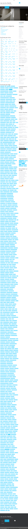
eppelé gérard (2, 208)
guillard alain (2, 267)
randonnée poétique (14, 447)
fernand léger (13, 221)
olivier (5, 406)
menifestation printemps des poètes (5, 378)
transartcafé (16, 497)
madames (10, 353)
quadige (9, 444)
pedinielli (15, 421)
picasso (6, 431)
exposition (2, 216)
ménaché (11, 376)
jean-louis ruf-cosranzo (14, 294)
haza (7, 269)
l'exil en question (13, 312)
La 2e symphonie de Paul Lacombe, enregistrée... (22, 46)
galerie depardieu (12, 246)
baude (17, 122)
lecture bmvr (5, 327)
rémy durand (9, 454)
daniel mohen (2, 178)
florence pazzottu (3, 229)
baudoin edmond (3, 124)
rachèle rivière (2, 447)
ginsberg (12, 262)
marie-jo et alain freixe (10, 363)
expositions (14, 218)
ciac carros (13, 163)
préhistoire (14, 439)
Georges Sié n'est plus (22, 54)
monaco (13, 393)
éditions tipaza (2, 201)
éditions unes (13, 201)
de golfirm (16, 180)
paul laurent (2, 419)
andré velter (6, 104)
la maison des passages (15, 317)
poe (6, 434)
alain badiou (6, 87)
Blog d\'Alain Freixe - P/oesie (22, 171)
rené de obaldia (3, 457)
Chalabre (20, 54)
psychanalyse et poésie (4, 444)
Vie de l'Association (3, 34)
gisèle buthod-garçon (3, 264)
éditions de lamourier (3, 196)
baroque (8, 122)
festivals (14, 226)
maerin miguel (14, 353)
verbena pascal (8, 500)
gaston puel (14, 254)
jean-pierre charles (8, 299)
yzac (6, 510)
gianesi (11, 259)
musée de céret (11, 399)
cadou (14, 142)
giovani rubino (16, 262)
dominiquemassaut (9, 188)
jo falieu (2, 302)
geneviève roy (2, 256)
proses (8, 442)
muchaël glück (2, 398)
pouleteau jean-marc (3, 439)
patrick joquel (9, 414)
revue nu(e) (16, 459)
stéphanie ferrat (3, 487)
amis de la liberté (3, 99)
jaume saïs (2, 284)
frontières (10, 241)
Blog (1, 28)
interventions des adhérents (4, 29)
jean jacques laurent (6, 284)
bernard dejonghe (3, 130)
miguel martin (11, 386)
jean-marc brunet (10, 295)
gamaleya (2, 254)
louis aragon (2, 350)
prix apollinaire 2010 (3, 442)
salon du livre (2, 472)
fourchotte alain (10, 231)
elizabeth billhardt (15, 203)
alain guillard (10, 91)
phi (11, 426)
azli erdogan (12, 119)
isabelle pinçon (2, 277)
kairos (13, 307)
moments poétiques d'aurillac (4, 393)
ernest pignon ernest (13, 208)
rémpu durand (2, 454)
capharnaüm (2, 145)
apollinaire (16, 107)
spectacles (7, 485)
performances (12, 424)
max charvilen (16, 368)
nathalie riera (9, 401)
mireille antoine (8, 388)
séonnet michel (16, 477)
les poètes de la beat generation (5, 338)
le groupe (2, 325)
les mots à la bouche (7, 335)
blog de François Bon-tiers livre (23, 173)
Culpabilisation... (21, 50)
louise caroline (6, 350)
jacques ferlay (2, 279)
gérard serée (7, 259)
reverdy (2, 459)
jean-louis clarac (3, 294)
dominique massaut (3, 188)
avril (15, 43)
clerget (15, 168)
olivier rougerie (13, 406)
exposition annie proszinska (8, 216)
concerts (12, 173)
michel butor (2, 381)
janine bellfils (13, 282)
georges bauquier (7, 256)
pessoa (2, 426)
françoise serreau (3, 236)
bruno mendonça (12, 140)
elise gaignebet (9, 203)
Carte (20, 95)
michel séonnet (15, 381)
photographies (2, 431)
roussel (10, 467)
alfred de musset (15, 94)
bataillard (14, 122)
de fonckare (12, 180)
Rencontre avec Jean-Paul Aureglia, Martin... (23, 143)
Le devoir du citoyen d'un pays (23, 49)
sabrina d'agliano (3, 469)
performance (8, 424)
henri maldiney (2, 272)
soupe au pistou (3, 485)
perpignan (16, 424)
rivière (1, 462)
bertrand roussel (3, 132)
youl (4, 508)
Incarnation (25, 50)
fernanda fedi (2, 223)
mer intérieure (13, 378)
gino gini (9, 262)
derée (8, 183)
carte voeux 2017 (7, 147)
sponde (10, 485)
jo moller (5, 302)
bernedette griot (13, 130)
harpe (4, 269)
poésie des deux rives (3, 436)
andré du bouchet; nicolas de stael (10, 102)
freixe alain (16, 239)
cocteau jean (14, 170)
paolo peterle (15, 409)
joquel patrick (13, 305)
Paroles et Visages (21, 49)
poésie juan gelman (9, 436)
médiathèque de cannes (11, 373)
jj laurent (17, 300)
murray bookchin (3, 399)
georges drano (13, 256)
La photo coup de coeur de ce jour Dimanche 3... (23, 52)
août (13, 41)
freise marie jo (10, 239)
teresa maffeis (14, 490)
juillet (15, 41)
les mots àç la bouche (14, 335)
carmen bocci (15, 145)
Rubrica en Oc (25, 60)
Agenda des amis (3, 27)
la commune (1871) (3, 315)
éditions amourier (15, 191)
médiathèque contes (12, 371)
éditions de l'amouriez (10, 193)
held (13, 269)
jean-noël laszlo (3, 299)
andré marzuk (2, 104)
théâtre (5, 492)
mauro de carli (7, 368)
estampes (6, 211)
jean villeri (2, 287)
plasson (2, 434)
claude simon (2, 168)
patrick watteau (12, 416)
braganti (16, 137)
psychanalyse (11, 442)
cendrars (9, 150)
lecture (1, 327)
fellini (10, 221)
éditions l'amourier (10, 198)
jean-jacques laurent (3, 292)
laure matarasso (15, 320)
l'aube (1, 312)
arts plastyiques (8, 114)
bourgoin (5, 137)
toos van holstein (6, 497)
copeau (4, 175)
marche (11, 358)
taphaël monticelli (6, 490)
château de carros (3, 160)
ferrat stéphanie (7, 223)
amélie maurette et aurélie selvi (5, 97)
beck (12, 125)
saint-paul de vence (3, 470)
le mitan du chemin (6, 325)
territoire (2, 492)
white (11, 505)
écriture (2, 191)
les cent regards (3, 333)
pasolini (12, 411)
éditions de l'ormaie (3, 195)
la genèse (9, 317)
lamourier (7, 320)
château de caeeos (11, 158)
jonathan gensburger (8, 305)
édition (11, 191)
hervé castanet (2, 274)
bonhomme (5, 135)
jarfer (16, 282)
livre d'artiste (2, 348)
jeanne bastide (2, 300)
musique (2, 401)
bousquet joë (12, 137)
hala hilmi (2, 269)
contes (1, 175)
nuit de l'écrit (9, 404)
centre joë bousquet (7, 152)
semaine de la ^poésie (3, 477)
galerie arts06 (7, 244)
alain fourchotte (3, 89)
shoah (13, 480)
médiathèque (7, 371)
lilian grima (2, 345)
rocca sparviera (3, 464)
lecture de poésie (10, 327)
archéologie (2, 109)
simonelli (2, 482)
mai (1, 39)
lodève (13, 348)
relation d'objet (12, 452)
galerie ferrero (2, 249)
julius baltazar (10, 307)
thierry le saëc (2, 495)
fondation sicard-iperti (15, 229)
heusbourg (7, 274)
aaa (5, 86)
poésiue (2, 437)
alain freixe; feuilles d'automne (4, 91)
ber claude (16, 127)
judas (6, 307)
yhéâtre (2, 508)
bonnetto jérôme (10, 135)
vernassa (15, 500)
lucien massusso (16, 350)
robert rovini (14, 462)
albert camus (11, 92)
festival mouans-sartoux (8, 226)
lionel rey (7, 345)
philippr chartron (7, 429)
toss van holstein (11, 497)
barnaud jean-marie (3, 122)
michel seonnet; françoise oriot (4, 383)
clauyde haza (6, 168)
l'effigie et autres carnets (6, 312)
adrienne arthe (2, 87)
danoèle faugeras (3, 180)
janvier (10, 39)
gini (6, 262)
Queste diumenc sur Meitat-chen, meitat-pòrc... (23, 60)
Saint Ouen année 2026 (22, 55)
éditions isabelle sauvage (10, 196)
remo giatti (16, 452)
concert (9, 173)
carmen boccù (2, 147)
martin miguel (15, 365)
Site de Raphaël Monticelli (22, 181)
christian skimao (3, 163)
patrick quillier (2, 416)
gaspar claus (10, 254)
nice (14, 401)
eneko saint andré (8, 206)
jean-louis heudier (8, 294)
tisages (16, 495)
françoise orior (7, 234)
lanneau (10, 320)
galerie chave (2, 246)
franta (11, 236)
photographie (16, 429)
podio (4, 434)
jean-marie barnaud (3, 297)
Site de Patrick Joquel (21, 179)
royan (13, 467)
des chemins (11, 183)
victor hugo (14, 502)
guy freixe (15, 267)
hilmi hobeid (10, 274)
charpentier (10, 157)
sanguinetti (16, 472)
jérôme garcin (13, 300)
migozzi (4, 386)
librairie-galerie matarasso (13, 343)
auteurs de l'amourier (7, 119)
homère (14, 274)
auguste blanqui (13, 117)
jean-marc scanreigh (15, 295)
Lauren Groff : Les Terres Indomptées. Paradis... (22, 58)
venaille (2, 500)
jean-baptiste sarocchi (10, 289)
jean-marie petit (9, 297)
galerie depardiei (7, 246)
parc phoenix (2, 411)
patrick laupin (14, 414)
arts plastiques (12, 112)
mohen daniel (10, 391)
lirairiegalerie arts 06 (12, 345)
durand (17, 188)
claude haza (9, 165)
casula (16, 147)
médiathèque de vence (3, 376)
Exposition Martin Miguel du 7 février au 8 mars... (22, 124)
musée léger (15, 399)
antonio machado (12, 107)
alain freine (7, 89)
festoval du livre (3, 228)
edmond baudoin (3, 203)
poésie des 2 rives (13, 434)
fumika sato (14, 241)
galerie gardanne (7, 249)
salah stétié (15, 470)
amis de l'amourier (12, 97)
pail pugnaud (2, 409)
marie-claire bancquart (13, 360)
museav (7, 399)
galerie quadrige (14, 251)
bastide (11, 122)
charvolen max (6, 158)
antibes (7, 107)
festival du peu (2, 226)
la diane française (13, 315)
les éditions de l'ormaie (13, 333)
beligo (15, 125)
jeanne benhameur (7, 300)
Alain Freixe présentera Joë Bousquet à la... (22, 130)
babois (16, 119)
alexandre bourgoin (9, 94)
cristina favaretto (14, 175)
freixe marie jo (6, 241)
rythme (16, 467)
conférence (15, 173)
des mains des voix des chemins (5, 185)
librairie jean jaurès (15, 340)
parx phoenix (6, 411)
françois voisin (2, 234)
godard (10, 264)
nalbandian (5, 401)
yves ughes (7, 508)
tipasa (10, 495)
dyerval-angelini (5, 190)
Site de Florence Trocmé (22, 178)
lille (4, 345)
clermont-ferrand (7, 170)
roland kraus (12, 464)
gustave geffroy (7, 267)
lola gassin (16, 348)
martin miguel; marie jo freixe (4, 366)
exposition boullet (15, 216)
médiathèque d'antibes (3, 373)
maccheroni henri (3, 353)
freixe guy (2, 241)
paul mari (6, 419)
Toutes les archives (21, 38)
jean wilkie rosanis (6, 287)
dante (7, 180)
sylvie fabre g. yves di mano (13, 487)
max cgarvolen (12, 368)
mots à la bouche (3, 396)
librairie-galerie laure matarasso (5, 343)
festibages (11, 223)
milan (14, 386)
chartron (14, 157)
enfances (13, 206)
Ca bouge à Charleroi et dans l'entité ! (22, 62)
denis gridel (4, 183)
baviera (7, 124)
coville (7, 175)
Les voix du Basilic (5, 3)
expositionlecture (10, 218)
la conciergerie (8, 315)
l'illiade (17, 312)
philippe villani (2, 429)
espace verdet (2, 211)
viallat (11, 502)
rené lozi (7, 457)
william (14, 505)
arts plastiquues (3, 114)
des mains (15, 183)
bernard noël (7, 130)
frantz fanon (14, 236)
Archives (7, 7)
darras (9, 180)
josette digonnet (3, 307)
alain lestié (14, 91)
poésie (9, 434)
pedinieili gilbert (11, 421)
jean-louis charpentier (9, 292)
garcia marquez (6, 254)
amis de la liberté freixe (9, 99)
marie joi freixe (7, 360)
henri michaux (7, 272)
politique (8, 437)
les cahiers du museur (10, 332)
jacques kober (12, 279)
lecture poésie (15, 327)
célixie (6, 150)
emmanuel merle (3, 206)
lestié (17, 338)
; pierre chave (2, 86)
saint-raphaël (8, 470)
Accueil (2, 7)
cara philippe (10, 145)
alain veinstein (6, 92)
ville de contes (5, 503)
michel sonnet (11, 383)
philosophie (11, 429)
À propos (11, 7)
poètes (5, 437)
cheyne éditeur (15, 160)
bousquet (8, 137)
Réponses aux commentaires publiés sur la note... (22, 44)
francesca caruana (15, 231)
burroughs (16, 140)
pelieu (1, 424)
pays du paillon (14, 419)
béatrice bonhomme (8, 125)
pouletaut (14, 437)
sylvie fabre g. (7, 487)
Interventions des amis (4, 30)
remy (6, 454)
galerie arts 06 (2, 244)
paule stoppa (9, 419)
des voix (11, 185)
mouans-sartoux (8, 396)
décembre (2, 51)
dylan (8, 190)
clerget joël (2, 170)
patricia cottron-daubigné (4, 414)
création (10, 175)
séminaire (8, 477)
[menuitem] (2, 7)
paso (10, 411)
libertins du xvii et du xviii (4, 340)
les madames (2, 335)
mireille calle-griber (13, 388)
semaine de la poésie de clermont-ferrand (10, 475)
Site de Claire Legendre (22, 174)
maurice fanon (2, 368)
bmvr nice (2, 135)
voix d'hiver (9, 503)
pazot (1, 421)
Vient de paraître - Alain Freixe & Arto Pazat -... (23, 132)
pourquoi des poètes (9, 439)
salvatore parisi (12, 472)
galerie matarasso (3, 251)
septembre (9, 41)
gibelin (13, 259)
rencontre (13, 454)
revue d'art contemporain (10, 459)
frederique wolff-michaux (4, 239)
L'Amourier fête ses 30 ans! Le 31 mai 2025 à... (23, 115)
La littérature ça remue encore (23, 176)
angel (10, 104)
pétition (9, 426)
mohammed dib (3, 391)
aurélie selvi (2, 119)
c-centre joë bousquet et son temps (7, 142)
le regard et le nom (12, 325)
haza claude (10, 269)
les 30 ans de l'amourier (4, 332)
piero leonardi (10, 431)
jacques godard (7, 279)
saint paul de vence (12, 469)
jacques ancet (9, 277)
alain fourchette (16, 87)
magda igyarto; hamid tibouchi (9, 355)
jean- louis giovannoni (3, 289)
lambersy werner (3, 320)
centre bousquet (14, 150)
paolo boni (10, 409)
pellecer (4, 424)
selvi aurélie (2, 475)
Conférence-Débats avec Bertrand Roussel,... (23, 127)
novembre (2, 41)
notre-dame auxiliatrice (3, 404)
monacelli (10, 393)
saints (12, 470)
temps (10, 490)
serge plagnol (2, 480)
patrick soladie (7, 416)
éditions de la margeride (10, 195)
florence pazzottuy (8, 229)
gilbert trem (11, 261)
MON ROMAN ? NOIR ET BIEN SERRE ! (23, 58)
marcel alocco (2, 358)
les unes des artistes (12, 338)
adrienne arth (13, 86)
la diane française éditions (4, 317)
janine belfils (9, 282)
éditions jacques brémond (4, 198)
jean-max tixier (14, 297)
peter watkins (5, 426)
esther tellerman (11, 211)
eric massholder (7, 208)
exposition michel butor (4, 218)
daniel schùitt (11, 178)
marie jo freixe (2, 360)
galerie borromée (12, 244)
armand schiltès (11, 109)
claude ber (6, 165)
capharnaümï (6, 145)
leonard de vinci (8, 330)
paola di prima (6, 409)
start (13, 485)
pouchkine (11, 437)
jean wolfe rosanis (12, 287)
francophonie (7, 236)
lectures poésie (3, 330)
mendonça (14, 376)
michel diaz (6, 381)
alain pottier (2, 92)
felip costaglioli (2, 221)
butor (1, 142)
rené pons (14, 457)
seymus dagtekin (9, 480)
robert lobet (10, 462)
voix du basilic (2, 505)
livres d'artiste (9, 348)
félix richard (6, 221)
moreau (20, 90)
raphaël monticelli (7, 449)
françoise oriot (11, 234)
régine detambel (3, 452)
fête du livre (9, 228)
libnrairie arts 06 (10, 340)
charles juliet (2, 157)
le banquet (15, 322)
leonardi (12, 330)
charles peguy (6, 157)
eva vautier (12, 213)
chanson (6, 155)
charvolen (2, 158)
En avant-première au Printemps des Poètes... (23, 122)
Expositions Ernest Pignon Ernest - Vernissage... (23, 90)
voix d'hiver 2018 (14, 503)
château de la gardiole (9, 160)
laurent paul (11, 322)
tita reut (2, 497)
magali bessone (3, 355)
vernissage (2, 502)
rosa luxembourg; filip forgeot (4, 467)
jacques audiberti (14, 277)
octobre (6, 41)
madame (7, 353)
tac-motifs (2, 490)
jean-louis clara (15, 292)
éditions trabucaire (7, 201)
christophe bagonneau (8, 163)
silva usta (16, 480)
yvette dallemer (3, 510)
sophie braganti (10, 482)
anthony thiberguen (3, 107)
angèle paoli (13, 104)
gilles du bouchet (3, 262)
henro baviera (11, 272)
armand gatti (6, 109)
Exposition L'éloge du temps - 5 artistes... (23, 140)
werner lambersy (7, 505)
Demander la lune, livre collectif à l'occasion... (23, 118)
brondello (2, 140)
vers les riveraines (7, 502)
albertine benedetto (3, 94)
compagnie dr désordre (4, 173)
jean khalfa (12, 284)
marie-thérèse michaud (3, 365)
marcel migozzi (7, 358)
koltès (1, 310)
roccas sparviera (8, 464)
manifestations (3, 31)
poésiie (14, 436)
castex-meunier (13, 147)
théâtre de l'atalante (9, 492)
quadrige (12, 444)
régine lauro (7, 452)
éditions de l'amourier (3, 193)
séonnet (12, 477)
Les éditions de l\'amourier (22, 172)
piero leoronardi (15, 431)
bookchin (2, 137)
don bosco (13, 188)
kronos (6, 310)
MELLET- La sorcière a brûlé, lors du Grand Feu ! (23, 61)
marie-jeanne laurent (3, 363)
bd (13, 124)
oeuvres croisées (14, 404)
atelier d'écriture (3, 117)
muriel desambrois (7, 398)
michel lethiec (10, 381)
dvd (1, 190)
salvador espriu (7, 472)
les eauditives (7, 333)
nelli (12, 401)
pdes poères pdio (5, 421)
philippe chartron (15, 426)
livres (5, 348)
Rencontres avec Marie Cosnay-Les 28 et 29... (23, 136)
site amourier (5, 482)
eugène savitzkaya (3, 213)
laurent (1, 322)
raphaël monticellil (12, 449)
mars (3, 39)
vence (4, 500)
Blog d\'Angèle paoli (21, 177)
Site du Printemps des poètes (22, 180)
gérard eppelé (2, 259)
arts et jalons (8, 112)
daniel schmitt (7, 178)
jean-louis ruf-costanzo (3, 295)
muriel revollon (13, 398)
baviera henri (10, 124)
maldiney (15, 355)
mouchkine (12, 396)
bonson (14, 135)
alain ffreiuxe (11, 87)
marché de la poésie (15, 358)
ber (13, 127)
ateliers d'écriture (8, 117)
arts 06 (4, 112)
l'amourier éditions (14, 310)
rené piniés (10, 457)
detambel (14, 185)
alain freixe (10, 89)
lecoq (16, 325)
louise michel (11, 350)
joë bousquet (12, 302)
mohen (6, 391)
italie (6, 277)
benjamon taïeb (10, 127)
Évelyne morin (16, 213)
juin (9, 48)
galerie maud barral (8, 251)
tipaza (13, 495)
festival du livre (16, 223)
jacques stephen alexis (3, 282)
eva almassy (8, 213)
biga (13, 132)
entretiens (16, 206)
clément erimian (11, 168)
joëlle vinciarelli (2, 305)
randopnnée (2, 449)
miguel (7, 386)
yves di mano (11, 508)
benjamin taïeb (5, 127)
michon (1, 386)
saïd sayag (7, 469)
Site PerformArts (21, 182)
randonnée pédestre (8, 447)
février (7, 39)
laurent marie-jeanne (6, 322)
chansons (9, 155)
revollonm (5, 459)
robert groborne (5, 462)
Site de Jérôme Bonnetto (22, 175)
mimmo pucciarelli (3, 388)
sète (5, 480)
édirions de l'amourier (6, 191)
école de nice (11, 190)
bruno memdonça (6, 140)
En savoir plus (5, 528)
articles (1, 112)
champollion (2, 155)
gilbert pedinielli (7, 261)
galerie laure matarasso (14, 249)
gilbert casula (2, 261)
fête (6, 228)
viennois (2, 503)
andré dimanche (3, 102)
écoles (15, 190)
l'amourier (10, 310)
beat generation (3, 125)
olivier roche (8, 406)
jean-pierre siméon (13, 299)
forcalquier (2, 231)
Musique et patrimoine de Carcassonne (22, 48)
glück (7, 264)
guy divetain (11, 267)
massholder (13, 366)
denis (1, 183)
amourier (14, 99)
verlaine (12, 500)
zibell (8, 510)
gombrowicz (13, 264)
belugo (1, 127)
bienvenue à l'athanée (8, 132)
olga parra (2, 406)
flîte (16, 228)
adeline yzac (8, 86)
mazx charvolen (3, 371)
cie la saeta (2, 165)
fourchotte (5, 231)
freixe (13, 239)
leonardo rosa (15, 330)
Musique (2, 32)
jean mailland (16, 284)
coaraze (11, 170)
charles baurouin (13, 155)
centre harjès (2, 152)
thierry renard (7, 495)
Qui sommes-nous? (3, 33)
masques (10, 366)
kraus (4, 310)
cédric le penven (3, 150)
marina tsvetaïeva (10, 365)
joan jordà (8, 302)
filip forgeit (13, 228)
